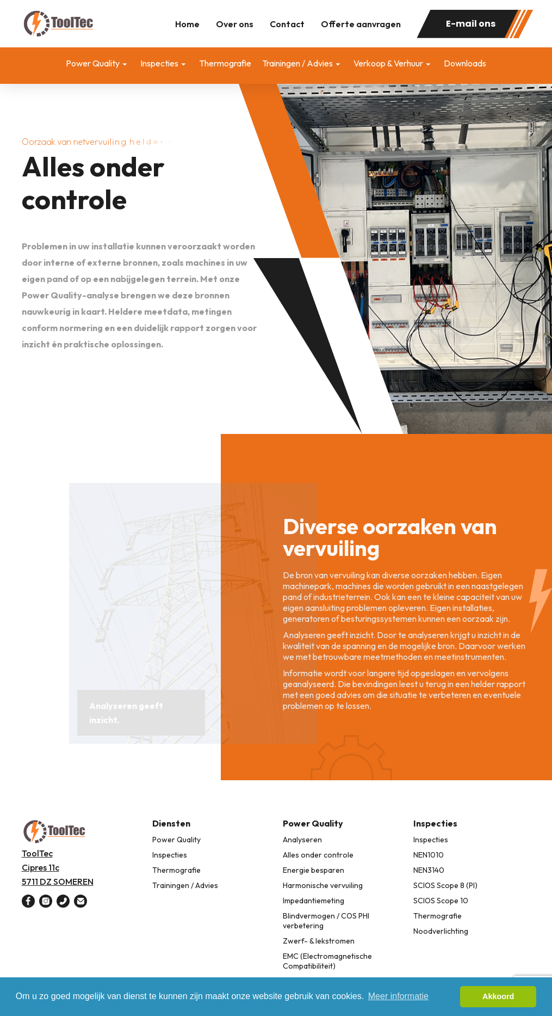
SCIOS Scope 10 (440, 900)
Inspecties (159, 63)
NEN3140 (428, 870)
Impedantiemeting (313, 900)
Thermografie (225, 63)
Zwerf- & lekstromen (319, 941)
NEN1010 (428, 855)
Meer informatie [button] (398, 996)
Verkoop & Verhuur (388, 63)
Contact (287, 24)
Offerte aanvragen (361, 24)
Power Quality (93, 63)
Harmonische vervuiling (323, 885)
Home (187, 24)
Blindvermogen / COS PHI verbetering (326, 921)
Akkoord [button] (498, 996)
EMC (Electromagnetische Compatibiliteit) (327, 961)
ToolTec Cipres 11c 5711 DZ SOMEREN (58, 867)
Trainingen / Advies (297, 63)
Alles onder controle (318, 855)
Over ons (234, 24)
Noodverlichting (440, 931)
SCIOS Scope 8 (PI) (445, 885)
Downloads (465, 63)
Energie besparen (313, 870)
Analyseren (302, 839)
